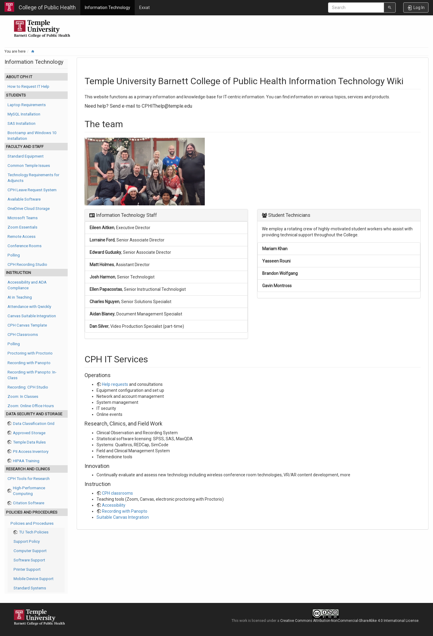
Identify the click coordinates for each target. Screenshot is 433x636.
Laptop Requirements (27, 105)
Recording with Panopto (29, 363)
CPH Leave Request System (32, 190)
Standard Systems (30, 588)
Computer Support (30, 550)
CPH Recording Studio (27, 264)
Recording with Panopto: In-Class (32, 375)
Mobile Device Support (34, 578)
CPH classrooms (117, 493)
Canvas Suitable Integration (32, 316)
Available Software (24, 199)
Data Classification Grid (33, 423)
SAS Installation (21, 123)
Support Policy (27, 541)
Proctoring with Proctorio (30, 353)
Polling (14, 255)
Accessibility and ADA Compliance (27, 285)
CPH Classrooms (23, 334)
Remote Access (21, 236)
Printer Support (27, 569)
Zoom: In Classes (23, 396)
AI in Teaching (20, 297)
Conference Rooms (24, 246)
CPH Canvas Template (27, 325)
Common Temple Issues (29, 165)
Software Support (29, 560)
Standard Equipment (26, 156)
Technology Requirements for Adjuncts (33, 178)
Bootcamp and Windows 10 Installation (32, 136)
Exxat (144, 7)
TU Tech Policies (33, 532)
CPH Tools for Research (29, 478)
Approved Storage (29, 433)
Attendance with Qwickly (29, 306)
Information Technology (107, 7)
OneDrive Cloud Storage (29, 208)
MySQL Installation (24, 114)
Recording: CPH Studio (28, 387)
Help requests (115, 384)
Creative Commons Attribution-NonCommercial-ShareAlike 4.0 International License (349, 621)
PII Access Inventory (30, 451)
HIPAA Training (26, 461)
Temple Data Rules (29, 442)
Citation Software (28, 503)
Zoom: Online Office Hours (31, 406)
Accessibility (113, 505)
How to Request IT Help (28, 86)
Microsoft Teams (23, 218)
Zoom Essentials (22, 227)
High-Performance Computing (29, 491)
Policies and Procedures (32, 523)
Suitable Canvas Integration (123, 517)
